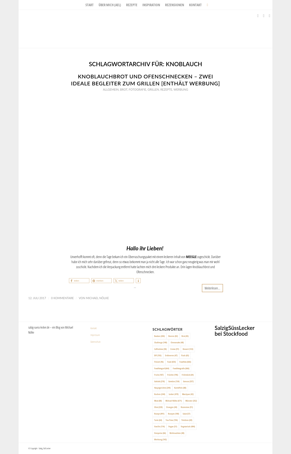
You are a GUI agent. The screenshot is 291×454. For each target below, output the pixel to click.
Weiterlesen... (212, 288)
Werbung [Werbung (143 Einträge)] (160, 439)
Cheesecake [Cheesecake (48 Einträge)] (177, 342)
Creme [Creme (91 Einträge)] (174, 349)
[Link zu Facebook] (258, 16)
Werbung (181, 89)
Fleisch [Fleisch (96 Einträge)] (159, 361)
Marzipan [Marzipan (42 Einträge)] (188, 394)
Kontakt (93, 328)
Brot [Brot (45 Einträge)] (185, 336)
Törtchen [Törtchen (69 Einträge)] (186, 420)
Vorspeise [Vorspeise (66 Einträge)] (160, 433)
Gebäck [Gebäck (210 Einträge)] (159, 381)
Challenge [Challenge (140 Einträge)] (160, 342)
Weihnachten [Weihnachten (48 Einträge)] (177, 433)
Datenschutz (95, 341)
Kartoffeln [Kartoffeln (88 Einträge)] (180, 387)
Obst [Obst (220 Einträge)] (158, 407)
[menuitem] (89, 5)
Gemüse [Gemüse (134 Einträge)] (173, 381)
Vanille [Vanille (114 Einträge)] (159, 426)
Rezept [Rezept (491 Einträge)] (159, 413)
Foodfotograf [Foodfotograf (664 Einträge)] (161, 368)
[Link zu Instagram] (264, 16)
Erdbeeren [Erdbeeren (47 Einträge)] (171, 355)
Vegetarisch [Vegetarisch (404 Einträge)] (188, 426)
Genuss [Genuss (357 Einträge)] (188, 381)
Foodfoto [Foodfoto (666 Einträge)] (185, 361)
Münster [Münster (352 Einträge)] (191, 400)
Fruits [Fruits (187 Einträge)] (159, 374)
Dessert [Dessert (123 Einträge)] (188, 349)
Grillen (153, 89)
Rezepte (166, 89)
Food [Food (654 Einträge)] (171, 361)
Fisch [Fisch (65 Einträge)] (185, 355)
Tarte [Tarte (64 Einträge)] (158, 420)
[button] (79, 280)
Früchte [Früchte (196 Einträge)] (172, 374)
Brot (123, 89)
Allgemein (111, 89)
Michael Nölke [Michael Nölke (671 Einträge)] (173, 400)
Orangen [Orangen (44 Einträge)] (171, 407)
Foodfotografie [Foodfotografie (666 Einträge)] (181, 368)
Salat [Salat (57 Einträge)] (186, 413)
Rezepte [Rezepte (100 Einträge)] (173, 413)
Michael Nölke (97, 298)
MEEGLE (191, 256)
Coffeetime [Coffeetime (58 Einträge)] (160, 349)
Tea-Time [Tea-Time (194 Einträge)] (172, 420)
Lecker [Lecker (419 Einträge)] (173, 394)
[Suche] (206, 5)
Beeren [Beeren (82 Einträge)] (173, 336)
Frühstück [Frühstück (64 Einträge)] (188, 374)
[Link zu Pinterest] (269, 16)
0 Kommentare (62, 298)
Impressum (95, 335)
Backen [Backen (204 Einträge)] (159, 336)
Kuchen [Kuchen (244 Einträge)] (159, 394)
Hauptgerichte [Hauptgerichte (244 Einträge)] (162, 387)
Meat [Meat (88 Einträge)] (158, 400)
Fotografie (137, 89)
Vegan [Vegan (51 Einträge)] (172, 426)
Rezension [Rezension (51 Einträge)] (187, 407)
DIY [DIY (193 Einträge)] (157, 355)
